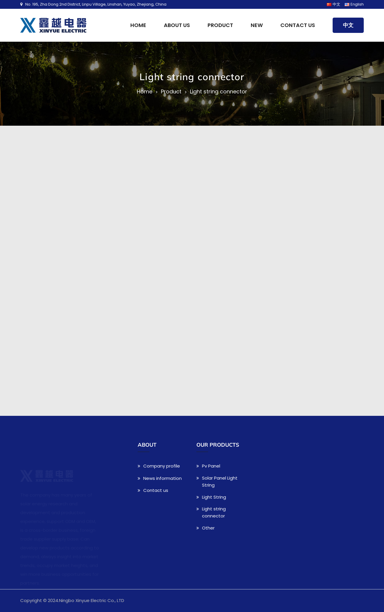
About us (177, 25)
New (257, 25)
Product (220, 25)
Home (138, 25)
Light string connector (218, 91)
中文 (348, 25)
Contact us (297, 25)
